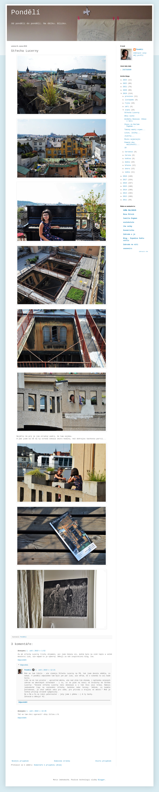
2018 (125, 176)
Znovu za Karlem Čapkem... (131, 125)
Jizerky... (129, 136)
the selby (127, 226)
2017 (125, 180)
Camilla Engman (130, 218)
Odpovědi (24, 665)
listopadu (130, 100)
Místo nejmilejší (132, 139)
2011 (125, 200)
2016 (125, 183)
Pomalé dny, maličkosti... (132, 143)
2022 (125, 83)
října (128, 103)
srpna (128, 110)
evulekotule (128, 222)
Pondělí (25, 12)
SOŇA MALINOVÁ (129, 210)
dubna (128, 162)
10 (125, 148)
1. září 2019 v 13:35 (36, 711)
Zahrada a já (129, 234)
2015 (125, 186)
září (127, 107)
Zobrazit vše (143, 251)
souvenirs (127, 249)
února (128, 169)
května (128, 159)
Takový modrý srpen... (134, 130)
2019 (125, 93)
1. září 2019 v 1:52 (36, 651)
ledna (128, 172)
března (128, 165)
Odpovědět (22, 660)
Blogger (101, 780)
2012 (125, 196)
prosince (129, 96)
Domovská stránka (62, 761)
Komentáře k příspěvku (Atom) (48, 765)
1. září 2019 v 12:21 (45, 670)
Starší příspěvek (103, 761)
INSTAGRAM (126, 70)
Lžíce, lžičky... (132, 133)
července (129, 152)
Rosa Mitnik (128, 214)
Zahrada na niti (130, 245)
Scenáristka (128, 230)
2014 (125, 190)
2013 (125, 193)
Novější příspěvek (20, 761)
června (128, 155)
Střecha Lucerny (131, 113)
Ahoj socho (129, 116)
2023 (125, 80)
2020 (125, 90)
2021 (125, 87)
